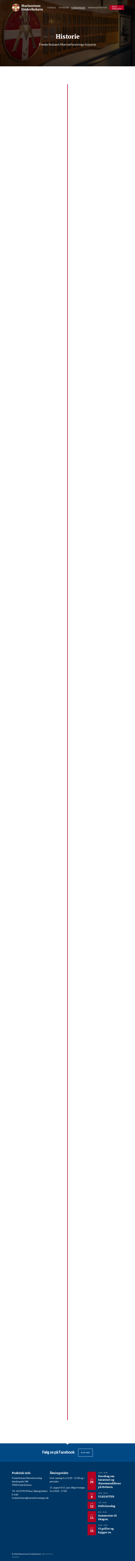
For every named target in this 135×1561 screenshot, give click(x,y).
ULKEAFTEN (106, 1496)
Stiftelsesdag (106, 1506)
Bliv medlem (117, 8)
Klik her (85, 1453)
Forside (52, 8)
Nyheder (64, 8)
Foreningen (79, 8)
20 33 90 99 (22, 1491)
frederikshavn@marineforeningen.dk (30, 1498)
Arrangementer (97, 8)
